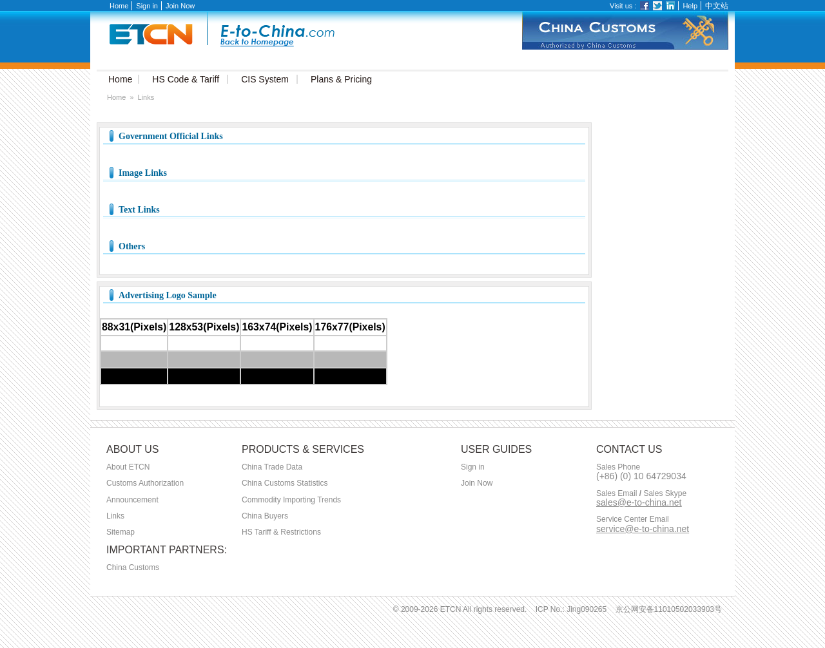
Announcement (132, 499)
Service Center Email (632, 519)
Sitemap (120, 532)
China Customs (132, 567)
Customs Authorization (145, 483)
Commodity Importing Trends (291, 499)
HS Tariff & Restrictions (281, 532)
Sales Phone (618, 467)
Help (690, 6)
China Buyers (265, 515)
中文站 (716, 5)
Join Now (180, 6)
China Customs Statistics (284, 483)
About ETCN (128, 467)
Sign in (147, 6)
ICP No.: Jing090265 (571, 609)
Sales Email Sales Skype (641, 494)
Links (115, 515)
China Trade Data (272, 467)
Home (119, 6)
